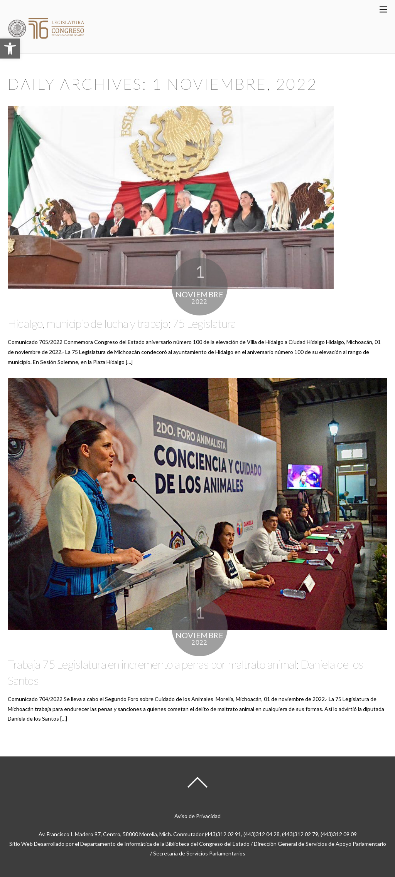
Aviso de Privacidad (197, 816)
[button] (10, 49)
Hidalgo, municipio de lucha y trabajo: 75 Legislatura (122, 323)
